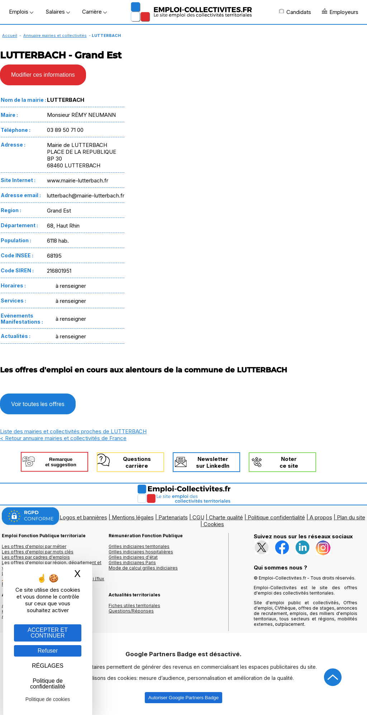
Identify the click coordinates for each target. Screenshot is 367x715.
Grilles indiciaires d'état (133, 557)
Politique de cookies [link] (47, 699)
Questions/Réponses (131, 611)
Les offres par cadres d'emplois (36, 557)
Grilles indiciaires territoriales (139, 546)
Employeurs (340, 11)
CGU (198, 517)
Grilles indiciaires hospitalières (141, 551)
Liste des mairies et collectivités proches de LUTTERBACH (73, 431)
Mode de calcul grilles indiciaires (143, 568)
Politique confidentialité (276, 517)
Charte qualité (226, 517)
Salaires (58, 11)
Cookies (214, 524)
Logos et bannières (83, 517)
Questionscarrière (137, 462)
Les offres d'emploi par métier (34, 546)
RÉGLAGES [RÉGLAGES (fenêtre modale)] (47, 666)
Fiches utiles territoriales (134, 605)
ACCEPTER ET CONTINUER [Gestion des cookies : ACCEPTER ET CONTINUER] (48, 633)
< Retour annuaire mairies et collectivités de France (63, 438)
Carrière (94, 11)
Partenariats (173, 517)
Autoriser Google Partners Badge (183, 697)
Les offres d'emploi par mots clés (37, 551)
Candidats (295, 11)
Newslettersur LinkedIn (212, 462)
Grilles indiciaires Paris (132, 562)
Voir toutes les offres (38, 403)
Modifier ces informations (43, 75)
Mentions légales (133, 517)
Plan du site (351, 517)
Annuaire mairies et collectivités (55, 35)
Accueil (9, 35)
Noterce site (289, 462)
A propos (321, 517)
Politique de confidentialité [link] (47, 684)
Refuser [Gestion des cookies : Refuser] (48, 651)
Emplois (21, 11)
